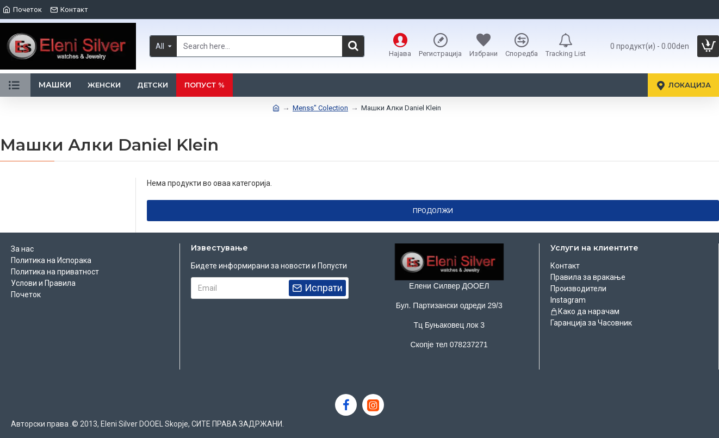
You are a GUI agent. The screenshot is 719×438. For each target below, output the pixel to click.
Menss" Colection (320, 108)
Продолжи (433, 211)
